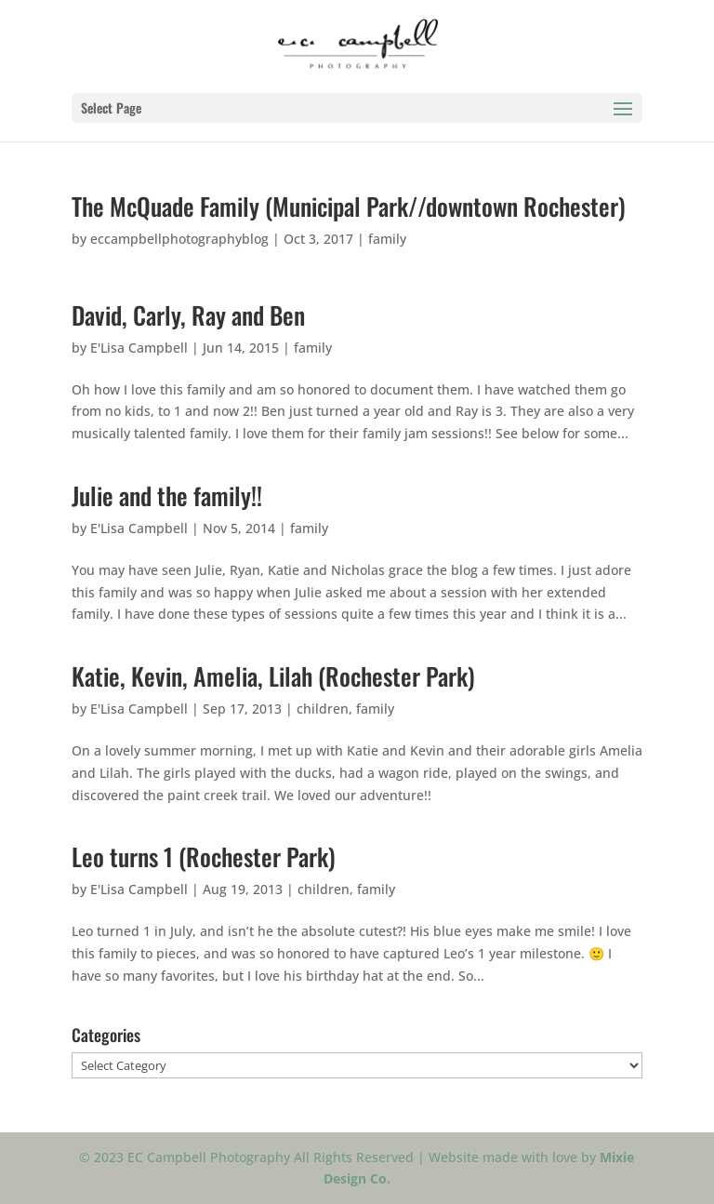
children (323, 708)
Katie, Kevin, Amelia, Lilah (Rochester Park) (273, 676)
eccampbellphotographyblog (179, 238)
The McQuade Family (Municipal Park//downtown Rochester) (349, 206)
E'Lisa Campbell (139, 347)
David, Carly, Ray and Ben (188, 315)
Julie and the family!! (167, 495)
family (387, 238)
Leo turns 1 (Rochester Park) (204, 856)
